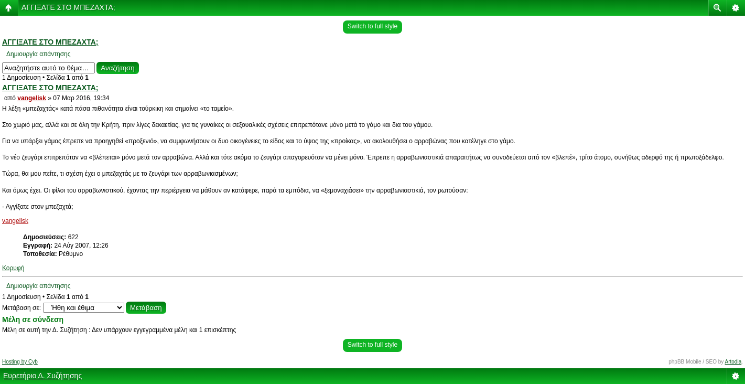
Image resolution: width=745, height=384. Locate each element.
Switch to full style (372, 26)
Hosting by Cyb (20, 362)
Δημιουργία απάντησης (38, 54)
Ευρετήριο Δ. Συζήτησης (42, 375)
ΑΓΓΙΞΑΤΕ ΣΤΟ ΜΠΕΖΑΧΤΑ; (68, 7)
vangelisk (31, 98)
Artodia (733, 362)
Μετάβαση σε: (21, 308)
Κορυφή (13, 268)
